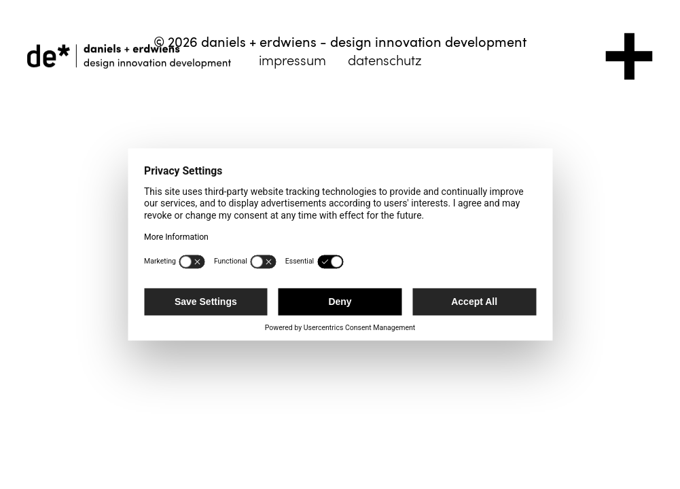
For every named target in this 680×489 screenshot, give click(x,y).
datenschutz (385, 60)
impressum (292, 60)
